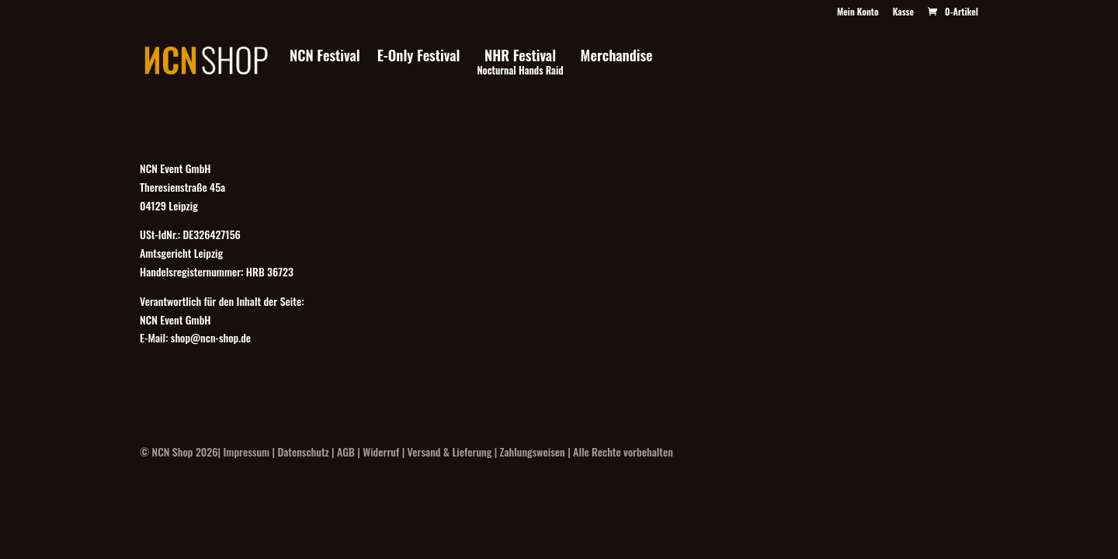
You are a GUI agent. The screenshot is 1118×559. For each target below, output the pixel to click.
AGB (346, 451)
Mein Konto (858, 12)
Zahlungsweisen (532, 451)
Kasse (903, 12)
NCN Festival (325, 57)
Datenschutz (302, 451)
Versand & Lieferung (450, 451)
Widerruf (381, 451)
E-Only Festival (418, 57)
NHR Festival (520, 63)
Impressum (247, 451)
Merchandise (617, 57)
